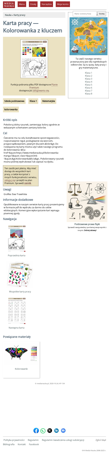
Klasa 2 (88, 75)
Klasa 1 (88, 72)
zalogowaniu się (41, 90)
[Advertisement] (34, 405)
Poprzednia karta (16, 254)
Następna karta (16, 326)
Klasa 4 (88, 81)
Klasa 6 (88, 87)
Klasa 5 (88, 84)
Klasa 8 (88, 93)
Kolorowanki (21, 367)
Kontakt (22, 444)
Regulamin (33, 440)
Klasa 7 (88, 90)
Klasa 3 (88, 78)
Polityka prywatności (14, 440)
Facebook (34, 444)
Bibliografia (9, 444)
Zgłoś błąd (101, 440)
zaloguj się (9, 180)
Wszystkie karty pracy (19, 290)
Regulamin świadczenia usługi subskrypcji (63, 440)
